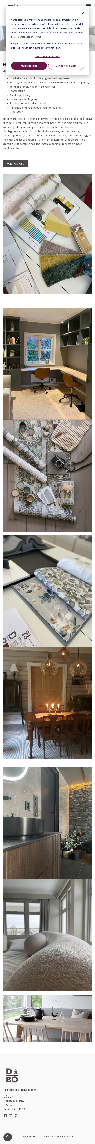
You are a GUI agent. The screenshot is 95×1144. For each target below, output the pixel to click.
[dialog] (47, 40)
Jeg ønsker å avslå (66, 65)
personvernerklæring (29, 36)
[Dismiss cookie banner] (83, 13)
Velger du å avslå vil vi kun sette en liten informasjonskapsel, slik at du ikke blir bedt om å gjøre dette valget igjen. (47, 45)
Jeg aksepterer (29, 65)
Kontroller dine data (47, 56)
